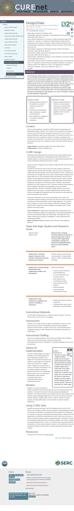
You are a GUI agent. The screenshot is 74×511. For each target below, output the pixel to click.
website (50, 317)
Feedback (12, 482)
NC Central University (10, 50)
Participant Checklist (12, 65)
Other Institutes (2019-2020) (12, 62)
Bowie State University (10, 44)
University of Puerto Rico (11, 53)
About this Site (11, 476)
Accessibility (19, 475)
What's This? (32, 496)
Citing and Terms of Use (34, 474)
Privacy (17, 479)
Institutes (5, 24)
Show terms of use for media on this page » (37, 485)
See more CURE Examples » (63, 438)
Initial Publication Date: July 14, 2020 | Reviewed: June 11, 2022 (42, 29)
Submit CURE (10, 71)
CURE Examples (11, 74)
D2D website (49, 434)
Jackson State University (11, 42)
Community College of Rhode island (14, 36)
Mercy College (8, 56)
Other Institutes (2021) (10, 77)
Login (72, 1)
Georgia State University (11, 39)
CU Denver (7, 47)
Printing (11, 479)
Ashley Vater (31, 33)
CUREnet (3, 21)
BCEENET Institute (9, 30)
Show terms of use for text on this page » (37, 482)
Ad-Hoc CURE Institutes (11, 27)
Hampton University (10, 59)
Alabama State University (11, 33)
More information (30, 488)
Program (9, 68)
